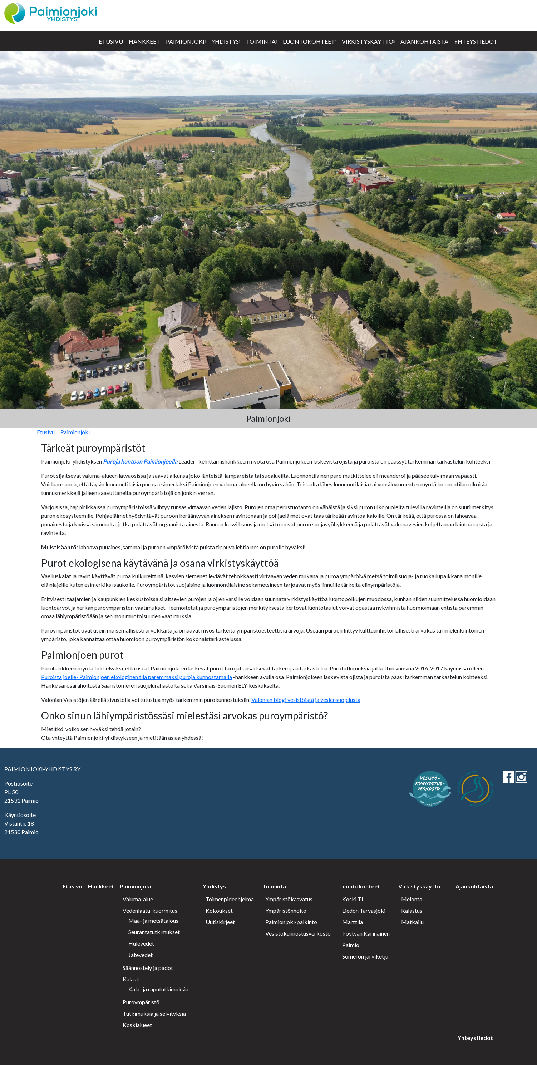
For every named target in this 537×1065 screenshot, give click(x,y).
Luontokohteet (309, 41)
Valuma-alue (138, 899)
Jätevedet (140, 954)
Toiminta (261, 41)
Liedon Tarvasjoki (363, 910)
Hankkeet (144, 41)
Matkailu (412, 921)
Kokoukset (219, 910)
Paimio (350, 944)
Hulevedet (141, 943)
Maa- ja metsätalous (153, 920)
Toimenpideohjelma (230, 899)
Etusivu (111, 41)
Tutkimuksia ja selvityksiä (154, 1013)
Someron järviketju (365, 956)
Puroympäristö (141, 1002)
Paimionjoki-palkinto (291, 921)
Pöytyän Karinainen (366, 933)
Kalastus (411, 910)
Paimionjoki (185, 41)
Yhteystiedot (475, 41)
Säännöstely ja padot (148, 967)
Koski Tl (352, 899)
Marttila (352, 921)
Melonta (411, 899)
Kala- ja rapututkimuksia (158, 989)
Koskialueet (137, 1024)
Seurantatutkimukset (154, 931)
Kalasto (132, 979)
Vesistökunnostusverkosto (298, 933)
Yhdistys (225, 41)
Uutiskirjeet (220, 921)
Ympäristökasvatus (288, 899)
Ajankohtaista (424, 41)
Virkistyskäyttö (367, 41)
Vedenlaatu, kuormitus (150, 910)
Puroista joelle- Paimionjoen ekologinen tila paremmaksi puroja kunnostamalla (136, 676)
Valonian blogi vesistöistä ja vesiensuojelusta (305, 699)
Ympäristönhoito (285, 910)
